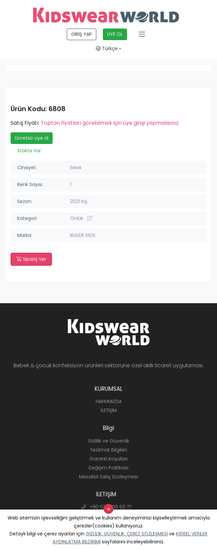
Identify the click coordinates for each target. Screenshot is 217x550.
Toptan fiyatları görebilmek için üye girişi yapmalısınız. (110, 123)
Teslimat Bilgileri (108, 450)
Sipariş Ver (31, 259)
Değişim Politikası (108, 467)
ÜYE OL (115, 34)
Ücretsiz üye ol (31, 138)
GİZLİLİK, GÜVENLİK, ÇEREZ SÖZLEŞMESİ (127, 533)
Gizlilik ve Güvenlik (108, 441)
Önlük (81, 218)
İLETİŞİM (109, 410)
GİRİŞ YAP (81, 34)
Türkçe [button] (107, 48)
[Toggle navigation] (142, 34)
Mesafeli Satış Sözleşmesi (108, 476)
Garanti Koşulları (108, 458)
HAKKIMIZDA (109, 401)
